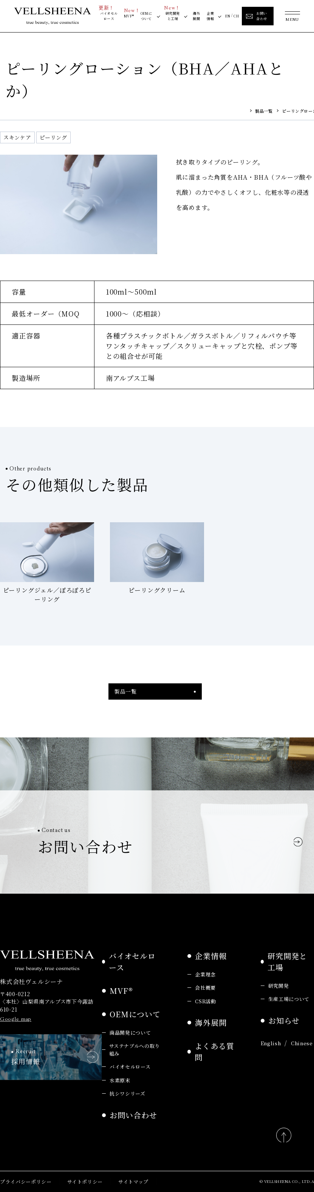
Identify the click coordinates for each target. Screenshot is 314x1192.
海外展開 (196, 16)
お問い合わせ (133, 1115)
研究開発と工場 (172, 15)
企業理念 (205, 974)
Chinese (302, 1043)
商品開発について (130, 1032)
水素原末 (120, 1080)
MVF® (129, 15)
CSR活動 (205, 1001)
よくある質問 (214, 1051)
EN (227, 16)
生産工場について (288, 999)
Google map (15, 1019)
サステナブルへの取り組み (134, 1049)
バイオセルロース (108, 15)
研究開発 (278, 985)
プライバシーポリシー (26, 1181)
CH (236, 16)
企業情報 (210, 16)
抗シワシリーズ (127, 1093)
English (271, 1043)
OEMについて (146, 16)
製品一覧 (263, 111)
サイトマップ (133, 1181)
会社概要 (205, 987)
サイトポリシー (85, 1181)
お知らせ (284, 1020)
